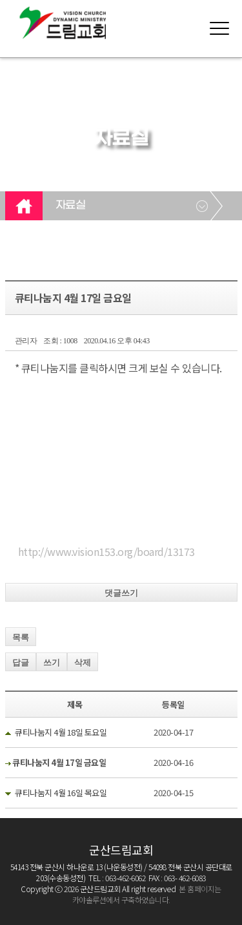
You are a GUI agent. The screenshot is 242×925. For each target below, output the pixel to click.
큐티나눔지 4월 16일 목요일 (60, 793)
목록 (20, 637)
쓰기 (51, 662)
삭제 (82, 662)
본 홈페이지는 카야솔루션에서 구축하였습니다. (146, 894)
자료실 (70, 205)
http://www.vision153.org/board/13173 (106, 551)
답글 (20, 662)
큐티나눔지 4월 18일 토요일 (60, 732)
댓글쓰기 (121, 593)
